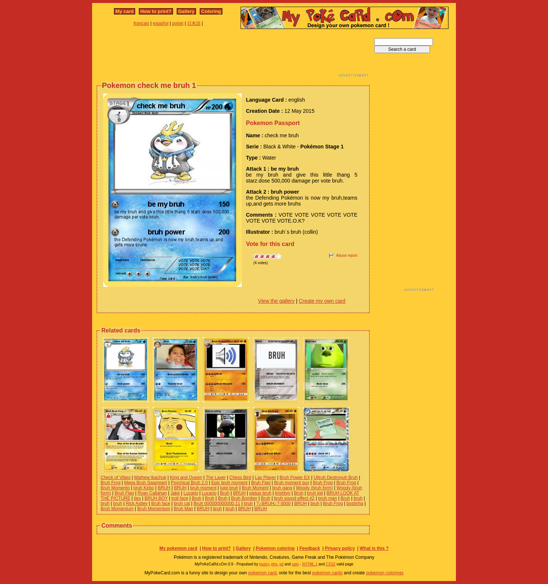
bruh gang (282, 488)
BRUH (164, 488)
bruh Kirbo (144, 488)
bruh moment (203, 488)
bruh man (327, 498)
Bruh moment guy (291, 482)
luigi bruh (229, 488)
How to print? (156, 11)
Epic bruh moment (229, 482)
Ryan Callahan (152, 493)
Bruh (224, 493)
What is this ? (374, 548)
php (274, 564)
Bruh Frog (110, 482)
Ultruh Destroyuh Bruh (336, 477)
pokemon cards (327, 572)
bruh (358, 498)
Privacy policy (340, 548)
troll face (180, 498)
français (141, 23)
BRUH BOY (155, 498)
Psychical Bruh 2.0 (189, 482)
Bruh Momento (115, 488)
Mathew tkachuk (150, 477)
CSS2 (330, 564)
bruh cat (182, 503)
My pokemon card (178, 548)
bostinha (354, 503)
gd (282, 564)
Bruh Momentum (117, 508)
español (161, 23)
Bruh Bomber (244, 498)
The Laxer (216, 477)
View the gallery (276, 301)
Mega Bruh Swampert (145, 482)
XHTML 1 (309, 564)
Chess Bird (240, 477)
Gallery (186, 11)
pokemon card (262, 572)
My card (124, 11)
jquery (264, 564)
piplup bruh (260, 493)
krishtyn (282, 493)
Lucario (190, 493)
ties (137, 498)
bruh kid (315, 493)
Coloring (211, 11)
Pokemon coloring (275, 548)
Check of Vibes (116, 477)
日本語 (193, 23)
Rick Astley (137, 503)
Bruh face (160, 503)
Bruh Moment (255, 488)
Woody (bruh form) (314, 488)
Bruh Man (183, 508)
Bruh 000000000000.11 (216, 503)
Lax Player (265, 477)
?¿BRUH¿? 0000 (274, 503)
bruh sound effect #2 (294, 498)
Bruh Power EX (295, 477)
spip (295, 564)
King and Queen (186, 477)
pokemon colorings (385, 572)
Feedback (309, 548)
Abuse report (346, 255)
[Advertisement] (233, 55)
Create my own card (322, 301)
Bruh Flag (260, 482)
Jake (175, 493)
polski (177, 23)
